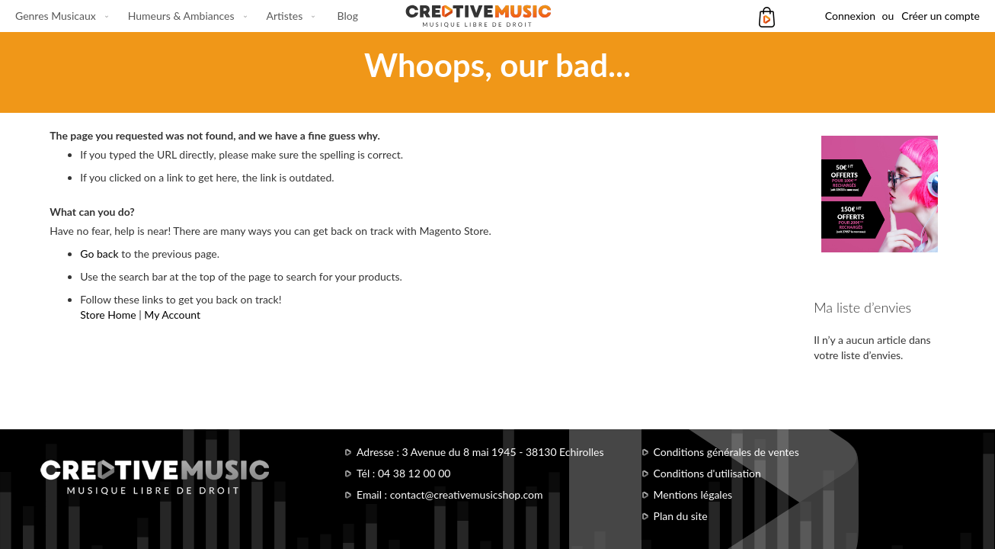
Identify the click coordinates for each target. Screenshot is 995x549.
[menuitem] (58, 16)
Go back (99, 253)
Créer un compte (940, 15)
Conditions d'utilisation (707, 473)
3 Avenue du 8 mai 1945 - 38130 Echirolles (503, 451)
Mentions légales (693, 494)
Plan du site (681, 515)
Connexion (850, 15)
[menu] (186, 16)
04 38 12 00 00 (414, 473)
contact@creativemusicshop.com (466, 494)
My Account (172, 314)
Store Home (108, 314)
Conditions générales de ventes (726, 451)
